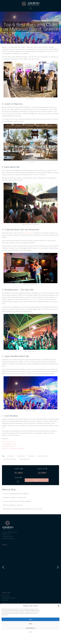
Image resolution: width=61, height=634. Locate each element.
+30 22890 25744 (7, 536)
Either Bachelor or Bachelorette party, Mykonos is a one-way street (22, 509)
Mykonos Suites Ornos (8, 442)
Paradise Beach (27, 233)
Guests (17, 477)
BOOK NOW (36, 480)
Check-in (17, 469)
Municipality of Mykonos (9, 598)
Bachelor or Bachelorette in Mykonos (13, 448)
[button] (58, 606)
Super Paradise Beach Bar (9, 459)
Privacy (30, 631)
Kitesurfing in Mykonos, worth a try (13, 505)
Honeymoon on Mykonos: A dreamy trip (14, 497)
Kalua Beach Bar (21, 456)
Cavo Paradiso (10, 456)
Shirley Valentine (33, 299)
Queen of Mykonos (42, 456)
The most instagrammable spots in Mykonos (16, 493)
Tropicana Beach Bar (24, 459)
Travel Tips (5, 600)
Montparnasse (31, 456)
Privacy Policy (6, 596)
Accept (30, 619)
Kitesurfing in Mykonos (8, 446)
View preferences (30, 628)
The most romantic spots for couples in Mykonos (17, 501)
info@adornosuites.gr (8, 538)
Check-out (41, 469)
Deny (30, 623)
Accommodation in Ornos (9, 444)
